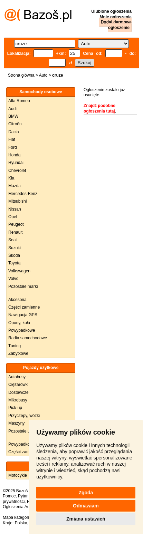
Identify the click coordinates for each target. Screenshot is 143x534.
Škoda (14, 255)
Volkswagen (19, 271)
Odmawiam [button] (86, 505)
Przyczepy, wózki (24, 415)
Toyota (14, 263)
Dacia (13, 131)
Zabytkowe (18, 353)
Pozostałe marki (23, 286)
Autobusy (17, 377)
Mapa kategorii (16, 517)
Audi (12, 108)
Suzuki (14, 247)
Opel (12, 216)
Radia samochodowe (27, 338)
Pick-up (15, 407)
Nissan (14, 209)
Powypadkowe (21, 330)
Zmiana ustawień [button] (85, 519)
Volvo (13, 278)
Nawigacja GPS (22, 314)
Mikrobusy (17, 400)
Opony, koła (19, 322)
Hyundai (15, 162)
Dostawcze (18, 392)
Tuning (14, 345)
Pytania (25, 496)
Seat (12, 239)
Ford (12, 147)
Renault (15, 232)
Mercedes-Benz (22, 193)
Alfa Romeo (19, 100)
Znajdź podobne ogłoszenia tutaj (99, 108)
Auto (43, 75)
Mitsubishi (17, 201)
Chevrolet (17, 170)
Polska (21, 523)
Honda (14, 155)
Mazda (14, 185)
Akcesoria (17, 299)
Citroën (15, 124)
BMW (13, 116)
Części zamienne (24, 307)
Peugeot (16, 224)
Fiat (11, 139)
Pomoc (9, 496)
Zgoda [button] (85, 492)
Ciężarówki (18, 384)
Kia (11, 178)
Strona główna (21, 75)
